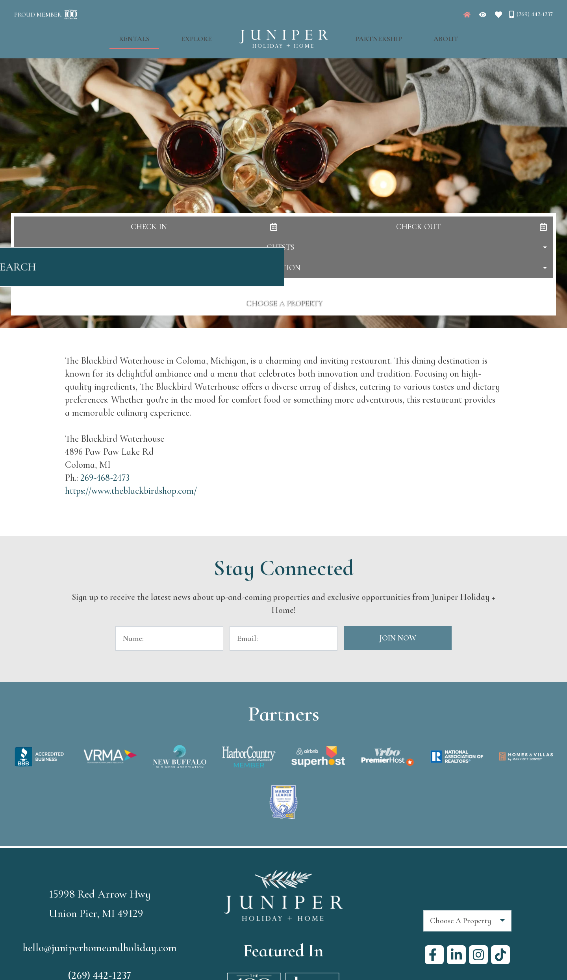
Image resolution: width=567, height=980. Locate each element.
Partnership (370, 36)
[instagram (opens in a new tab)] (478, 954)
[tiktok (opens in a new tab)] (500, 954)
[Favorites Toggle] (498, 14)
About (422, 36)
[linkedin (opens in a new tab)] (456, 954)
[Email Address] (283, 638)
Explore (205, 36)
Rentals (158, 36)
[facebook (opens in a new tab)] (434, 954)
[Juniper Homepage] (467, 14)
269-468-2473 (105, 477)
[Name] (169, 638)
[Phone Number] (530, 14)
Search (284, 271)
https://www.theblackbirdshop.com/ (131, 491)
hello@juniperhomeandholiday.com (100, 947)
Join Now (397, 638)
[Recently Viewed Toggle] (482, 14)
